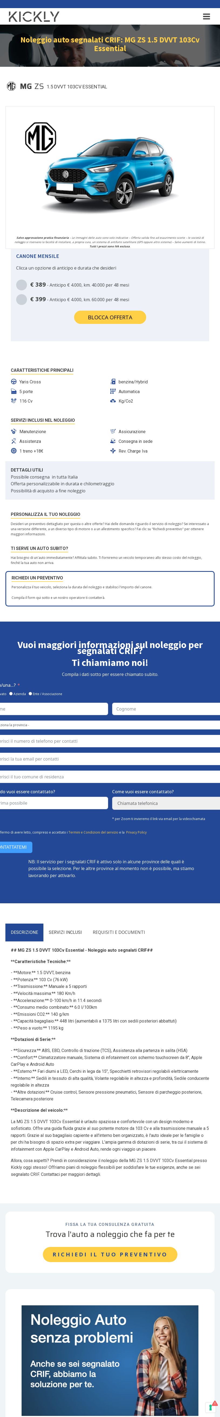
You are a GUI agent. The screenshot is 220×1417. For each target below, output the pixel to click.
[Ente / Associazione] (30, 693)
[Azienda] (11, 693)
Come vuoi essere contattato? (143, 792)
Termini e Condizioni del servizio (93, 832)
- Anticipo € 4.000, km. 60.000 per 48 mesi (72, 299)
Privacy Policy (136, 832)
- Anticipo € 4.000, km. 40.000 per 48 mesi (72, 285)
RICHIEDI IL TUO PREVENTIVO (110, 1254)
